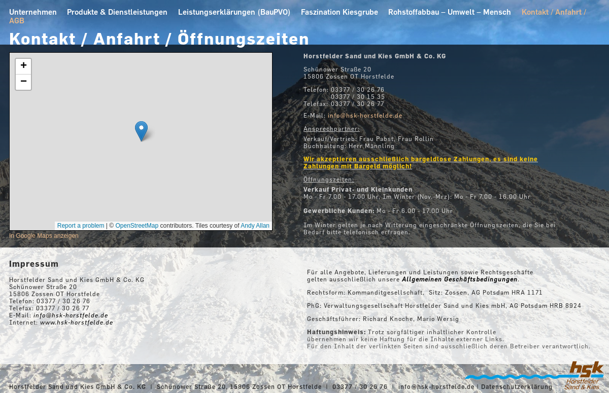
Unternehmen (33, 12)
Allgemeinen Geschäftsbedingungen (460, 278)
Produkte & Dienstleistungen (117, 12)
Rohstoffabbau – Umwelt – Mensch (449, 12)
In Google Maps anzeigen (44, 235)
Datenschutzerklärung (517, 386)
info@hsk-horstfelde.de (436, 386)
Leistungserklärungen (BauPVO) (234, 12)
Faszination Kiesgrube (339, 12)
